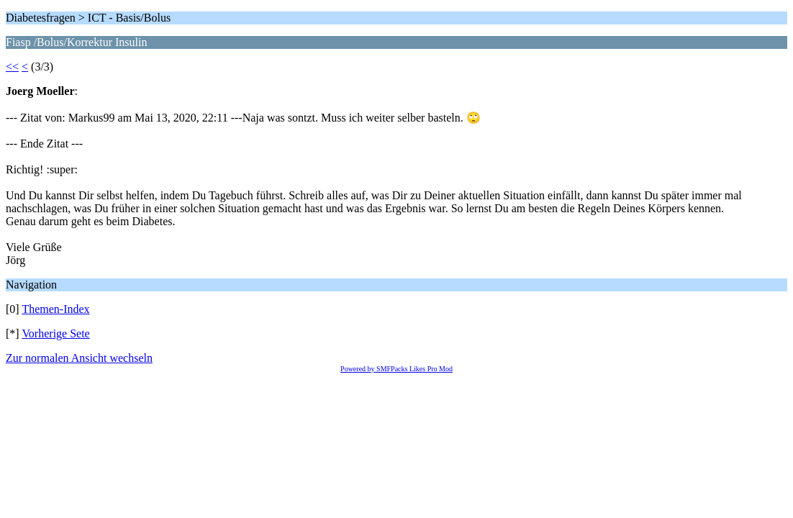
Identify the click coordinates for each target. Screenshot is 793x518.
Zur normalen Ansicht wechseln (79, 358)
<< (12, 66)
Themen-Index (55, 309)
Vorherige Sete (55, 333)
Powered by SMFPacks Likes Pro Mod (396, 369)
